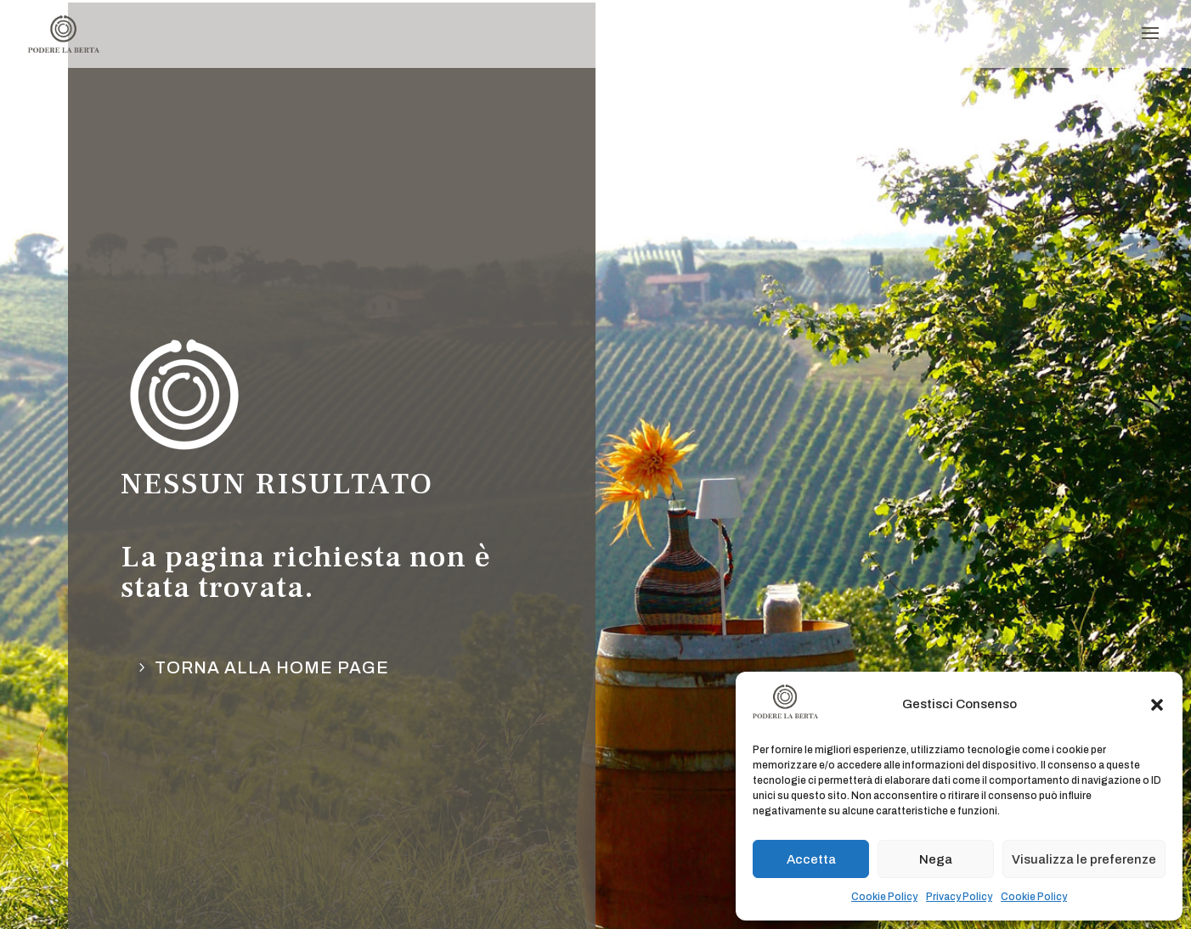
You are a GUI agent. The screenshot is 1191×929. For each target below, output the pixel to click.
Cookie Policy (884, 897)
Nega (935, 859)
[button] (1157, 704)
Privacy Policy (959, 897)
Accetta (811, 859)
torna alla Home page (272, 667)
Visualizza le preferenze (1084, 859)
